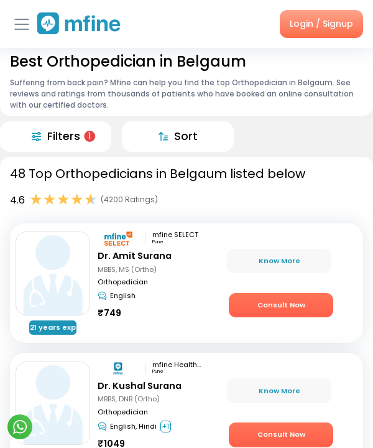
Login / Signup (321, 23)
